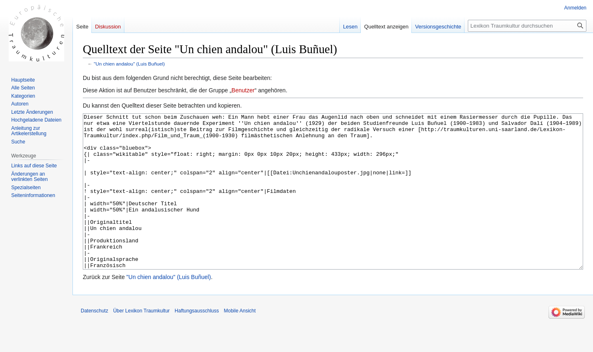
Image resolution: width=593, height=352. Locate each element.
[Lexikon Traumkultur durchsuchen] (527, 26)
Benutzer (242, 90)
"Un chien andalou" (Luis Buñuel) (129, 63)
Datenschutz (94, 342)
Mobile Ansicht (239, 342)
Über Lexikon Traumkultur (141, 342)
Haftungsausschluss (197, 342)
